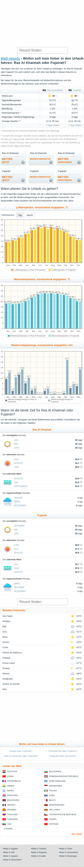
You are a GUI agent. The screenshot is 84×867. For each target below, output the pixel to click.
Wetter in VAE (9, 852)
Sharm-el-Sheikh (11, 684)
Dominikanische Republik (63, 776)
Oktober (19, 526)
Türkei (53, 819)
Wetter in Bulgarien (39, 852)
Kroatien (12, 795)
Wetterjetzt (7, 161)
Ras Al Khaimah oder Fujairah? (21, 756)
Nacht (30, 215)
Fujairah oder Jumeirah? (63, 756)
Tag (20, 215)
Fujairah (75, 90)
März (17, 501)
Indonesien (55, 786)
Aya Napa (7, 616)
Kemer (5, 642)
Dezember (20, 505)
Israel (10, 790)
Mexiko (11, 805)
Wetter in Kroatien (38, 856)
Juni (16, 448)
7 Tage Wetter (53, 125)
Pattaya (6, 658)
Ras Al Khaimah (53, 90)
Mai (16, 444)
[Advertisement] (42, 23)
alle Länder (77, 834)
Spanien (11, 810)
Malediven (13, 800)
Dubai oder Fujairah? (21, 751)
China (10, 776)
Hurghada (7, 679)
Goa (4, 631)
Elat (4, 689)
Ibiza (4, 637)
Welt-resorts (10, 58)
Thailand (12, 814)
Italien (53, 790)
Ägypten (12, 771)
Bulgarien (55, 771)
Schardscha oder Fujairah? (62, 751)
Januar (18, 498)
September (20, 486)
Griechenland (57, 781)
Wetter (65, 160)
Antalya (6, 621)
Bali (4, 626)
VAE (9, 824)
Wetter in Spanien (10, 856)
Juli (16, 440)
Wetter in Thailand (38, 849)
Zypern (8, 829)
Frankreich (14, 781)
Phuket (6, 668)
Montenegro (56, 805)
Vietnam (53, 824)
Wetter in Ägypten (10, 849)
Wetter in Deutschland (12, 860)
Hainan (6, 673)
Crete (5, 647)
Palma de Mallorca (12, 652)
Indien (10, 786)
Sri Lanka (54, 810)
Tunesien (12, 819)
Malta (52, 800)
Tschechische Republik (62, 814)
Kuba (52, 795)
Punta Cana (8, 663)
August (18, 463)
